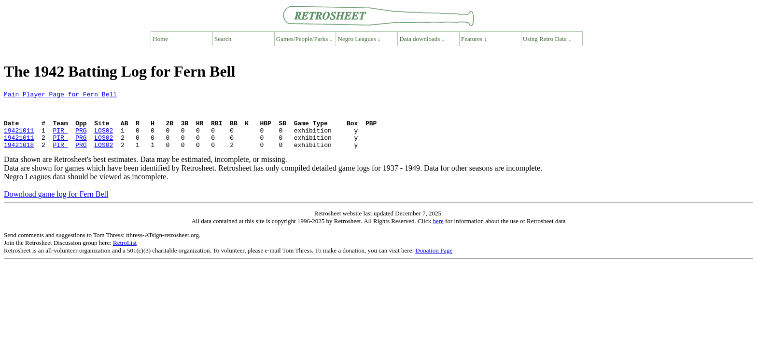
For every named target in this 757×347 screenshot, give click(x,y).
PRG (80, 138)
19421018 (19, 156)
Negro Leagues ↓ (359, 38)
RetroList (125, 254)
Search (222, 38)
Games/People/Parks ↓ (304, 38)
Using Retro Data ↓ (547, 38)
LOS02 (103, 138)
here (438, 232)
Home (160, 38)
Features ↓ (474, 38)
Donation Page (433, 262)
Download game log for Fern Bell (56, 205)
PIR (60, 138)
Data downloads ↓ (422, 38)
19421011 (19, 138)
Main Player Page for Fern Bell (60, 95)
